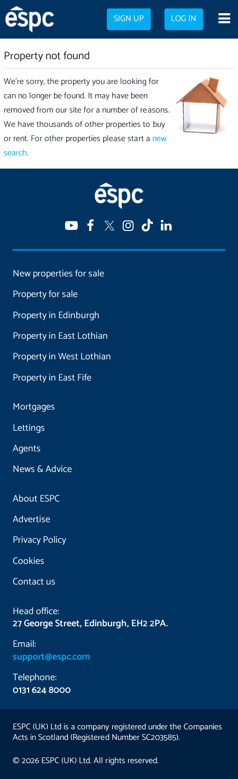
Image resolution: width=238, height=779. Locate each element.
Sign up (129, 19)
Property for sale (45, 294)
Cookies (28, 561)
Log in (183, 19)
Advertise (31, 519)
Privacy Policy (39, 540)
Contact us (34, 582)
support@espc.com (51, 657)
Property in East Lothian (60, 336)
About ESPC (36, 499)
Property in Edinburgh (56, 315)
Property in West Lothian (62, 357)
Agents (27, 449)
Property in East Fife (52, 378)
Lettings (29, 428)
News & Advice (42, 469)
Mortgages (34, 407)
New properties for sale (58, 274)
